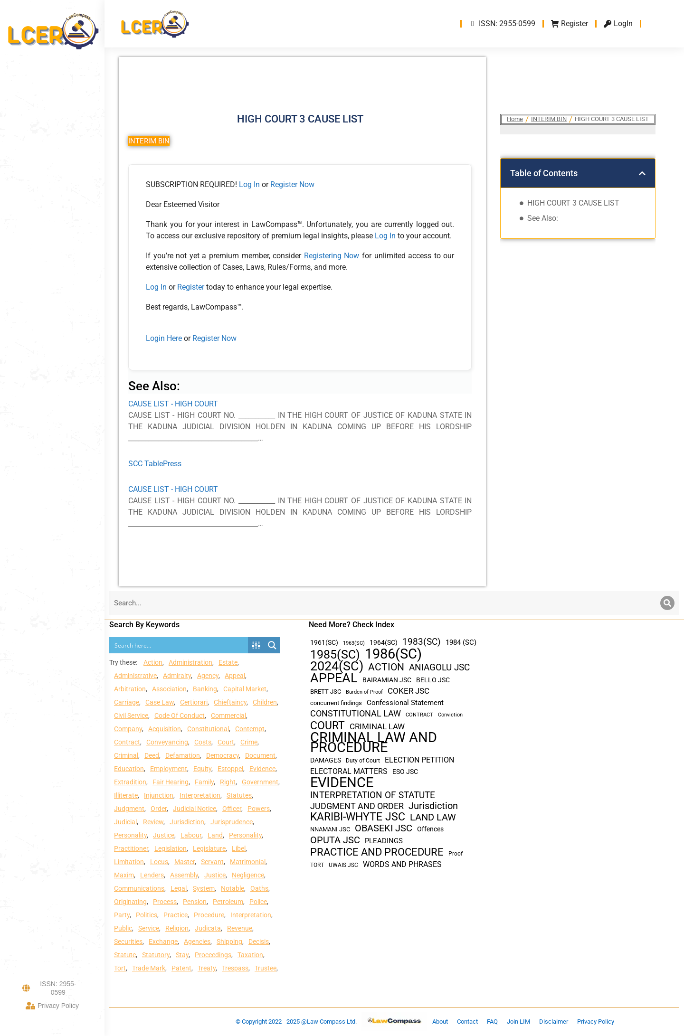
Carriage (126, 702)
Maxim (124, 875)
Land (215, 835)
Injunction (158, 795)
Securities (128, 941)
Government (260, 782)
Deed (151, 755)
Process (165, 901)
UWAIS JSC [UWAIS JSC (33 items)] (343, 865)
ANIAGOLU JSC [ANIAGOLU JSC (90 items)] (439, 667)
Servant (212, 862)
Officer (231, 808)
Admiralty (177, 675)
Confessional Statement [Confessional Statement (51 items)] (405, 702)
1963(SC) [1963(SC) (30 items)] (354, 643)
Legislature (209, 848)
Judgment (129, 808)
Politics (146, 915)
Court (226, 742)
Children (265, 702)
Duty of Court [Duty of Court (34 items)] (363, 760)
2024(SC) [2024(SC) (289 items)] (336, 666)
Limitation (129, 862)
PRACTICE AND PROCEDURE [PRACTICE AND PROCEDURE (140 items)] (377, 852)
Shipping (229, 941)
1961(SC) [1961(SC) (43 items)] (324, 642)
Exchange (163, 941)
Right (228, 782)
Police (258, 901)
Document (260, 755)
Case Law (159, 702)
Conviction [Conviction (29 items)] (450, 715)
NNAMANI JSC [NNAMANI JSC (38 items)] (330, 829)
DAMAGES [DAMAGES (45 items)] (325, 760)
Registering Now (332, 255)
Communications (139, 888)
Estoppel (230, 768)
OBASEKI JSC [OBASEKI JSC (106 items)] (383, 828)
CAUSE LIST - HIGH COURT (173, 403)
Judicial (125, 822)
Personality (130, 835)
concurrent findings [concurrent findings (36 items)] (336, 702)
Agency (207, 675)
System (204, 888)
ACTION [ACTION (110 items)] (386, 667)
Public (123, 928)
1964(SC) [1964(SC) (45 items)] (384, 642)
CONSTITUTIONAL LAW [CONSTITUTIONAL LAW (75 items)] (355, 713)
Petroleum (228, 901)
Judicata (208, 928)
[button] (642, 173)
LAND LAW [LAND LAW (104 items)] (433, 817)
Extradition (130, 782)
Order (159, 808)
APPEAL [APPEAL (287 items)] (334, 678)
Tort (120, 968)
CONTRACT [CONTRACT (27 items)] (419, 715)
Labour (190, 835)
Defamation (182, 755)
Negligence (248, 875)
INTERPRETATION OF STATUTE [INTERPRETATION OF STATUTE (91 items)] (372, 795)
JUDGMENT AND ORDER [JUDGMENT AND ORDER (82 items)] (357, 806)
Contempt (250, 729)
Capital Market (244, 689)
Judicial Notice (194, 808)
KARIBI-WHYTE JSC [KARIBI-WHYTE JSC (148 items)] (357, 817)
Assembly (184, 875)
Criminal (126, 755)
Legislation (170, 848)
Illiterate (126, 795)
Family (204, 782)
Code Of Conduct (179, 715)
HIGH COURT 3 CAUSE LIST (573, 202)
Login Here (164, 338)
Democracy (222, 755)
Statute (125, 955)
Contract (127, 742)
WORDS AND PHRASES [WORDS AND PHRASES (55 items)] (402, 864)
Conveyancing (167, 742)
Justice (163, 835)
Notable (232, 888)
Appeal (235, 675)
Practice (175, 915)
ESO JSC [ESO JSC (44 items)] (405, 771)
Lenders (152, 875)
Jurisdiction (187, 822)
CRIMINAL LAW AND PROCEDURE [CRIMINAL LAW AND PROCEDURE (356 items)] (373, 743)
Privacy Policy (52, 1005)
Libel (239, 848)
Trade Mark (148, 968)
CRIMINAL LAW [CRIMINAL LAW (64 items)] (377, 726)
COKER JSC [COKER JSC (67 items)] (408, 691)
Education (129, 768)
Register (191, 287)
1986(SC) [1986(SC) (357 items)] (393, 654)
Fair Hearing (170, 782)
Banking (205, 689)
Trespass (235, 968)
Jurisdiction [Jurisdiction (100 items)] (433, 806)
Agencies (197, 941)
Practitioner (131, 848)
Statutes (239, 795)
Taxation (250, 955)
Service (148, 928)
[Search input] (179, 645)
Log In (249, 184)
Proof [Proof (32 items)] (455, 853)
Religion (177, 928)
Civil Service (131, 715)
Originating (130, 901)
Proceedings (213, 955)
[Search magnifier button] (272, 645)
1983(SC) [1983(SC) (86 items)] (421, 642)
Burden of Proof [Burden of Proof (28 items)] (364, 692)
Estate (228, 662)
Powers (258, 808)
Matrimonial (248, 862)
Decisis (258, 941)
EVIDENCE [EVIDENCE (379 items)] (341, 783)
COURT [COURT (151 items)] (327, 726)
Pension (195, 901)
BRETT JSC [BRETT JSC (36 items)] (325, 691)
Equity (202, 768)
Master (184, 862)
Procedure (209, 915)
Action (152, 662)
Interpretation (200, 795)
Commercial (228, 715)
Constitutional (208, 729)
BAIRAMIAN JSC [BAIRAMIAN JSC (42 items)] (386, 680)
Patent (181, 968)
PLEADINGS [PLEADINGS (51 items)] (384, 841)
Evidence (262, 768)
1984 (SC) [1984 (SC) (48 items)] (461, 642)
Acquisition (164, 729)
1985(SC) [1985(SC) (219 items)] (335, 654)
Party (122, 915)
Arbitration (130, 689)
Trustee (265, 968)
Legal (179, 888)
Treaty (207, 968)
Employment (168, 768)
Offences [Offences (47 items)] (430, 829)
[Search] (667, 603)
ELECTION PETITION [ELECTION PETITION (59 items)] (419, 759)
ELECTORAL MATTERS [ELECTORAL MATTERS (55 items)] (349, 771)
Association (169, 689)
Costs (202, 742)
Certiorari (194, 702)
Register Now (292, 184)
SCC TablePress (154, 463)
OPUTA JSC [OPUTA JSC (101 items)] (335, 840)
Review (153, 822)
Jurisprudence (231, 822)
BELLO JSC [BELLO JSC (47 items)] (433, 680)
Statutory (156, 955)
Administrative (135, 675)
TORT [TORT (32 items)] (317, 865)
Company (128, 729)
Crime (248, 742)
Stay (182, 955)
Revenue (239, 928)
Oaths (259, 888)
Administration (190, 662)
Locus (159, 862)
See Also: (542, 218)
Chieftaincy (230, 702)
